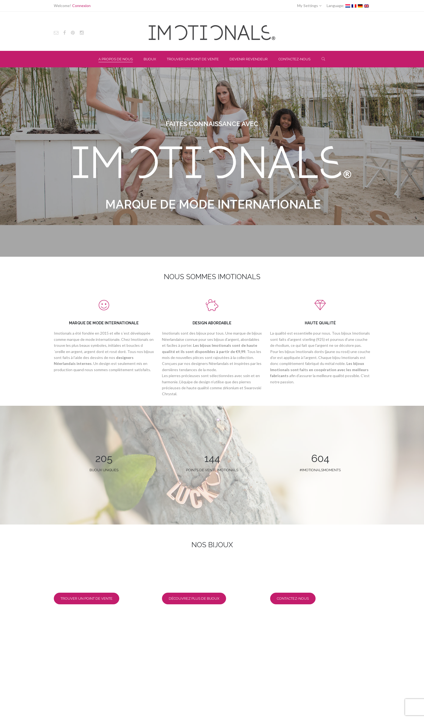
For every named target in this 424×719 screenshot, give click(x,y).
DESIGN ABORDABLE (212, 323)
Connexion (81, 5)
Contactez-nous (293, 598)
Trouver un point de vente (86, 598)
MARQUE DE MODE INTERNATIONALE (104, 323)
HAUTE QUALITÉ (320, 323)
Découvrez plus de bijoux (194, 598)
